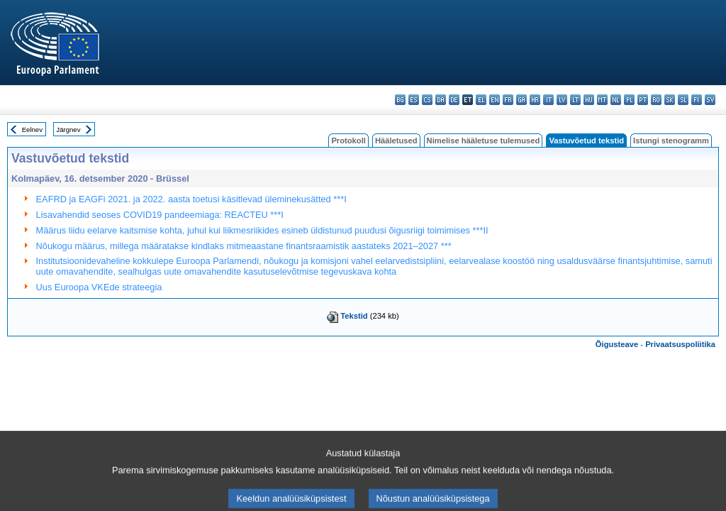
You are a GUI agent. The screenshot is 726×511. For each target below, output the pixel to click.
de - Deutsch (454, 99)
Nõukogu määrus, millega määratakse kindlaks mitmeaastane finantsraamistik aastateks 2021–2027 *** (244, 246)
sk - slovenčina (669, 99)
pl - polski (629, 99)
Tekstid (353, 316)
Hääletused (396, 140)
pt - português (642, 99)
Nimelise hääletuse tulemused (483, 140)
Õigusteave (617, 344)
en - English (494, 99)
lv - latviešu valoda (562, 99)
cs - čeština (427, 99)
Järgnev (68, 129)
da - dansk (440, 99)
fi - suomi (696, 99)
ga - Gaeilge (521, 99)
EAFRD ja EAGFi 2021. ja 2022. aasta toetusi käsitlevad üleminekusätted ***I (191, 199)
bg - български (400, 99)
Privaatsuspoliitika (680, 344)
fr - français (508, 99)
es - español (413, 99)
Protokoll (348, 140)
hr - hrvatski (535, 99)
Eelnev (32, 129)
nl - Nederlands (615, 99)
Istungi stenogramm (671, 140)
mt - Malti (602, 99)
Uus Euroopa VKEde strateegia (99, 287)
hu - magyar (588, 99)
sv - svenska (710, 99)
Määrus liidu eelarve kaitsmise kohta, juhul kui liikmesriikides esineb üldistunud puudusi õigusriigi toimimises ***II (262, 230)
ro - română (656, 99)
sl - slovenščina (683, 99)
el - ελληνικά (481, 99)
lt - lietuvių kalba (575, 99)
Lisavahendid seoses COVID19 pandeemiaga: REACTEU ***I (160, 214)
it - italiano (548, 99)
